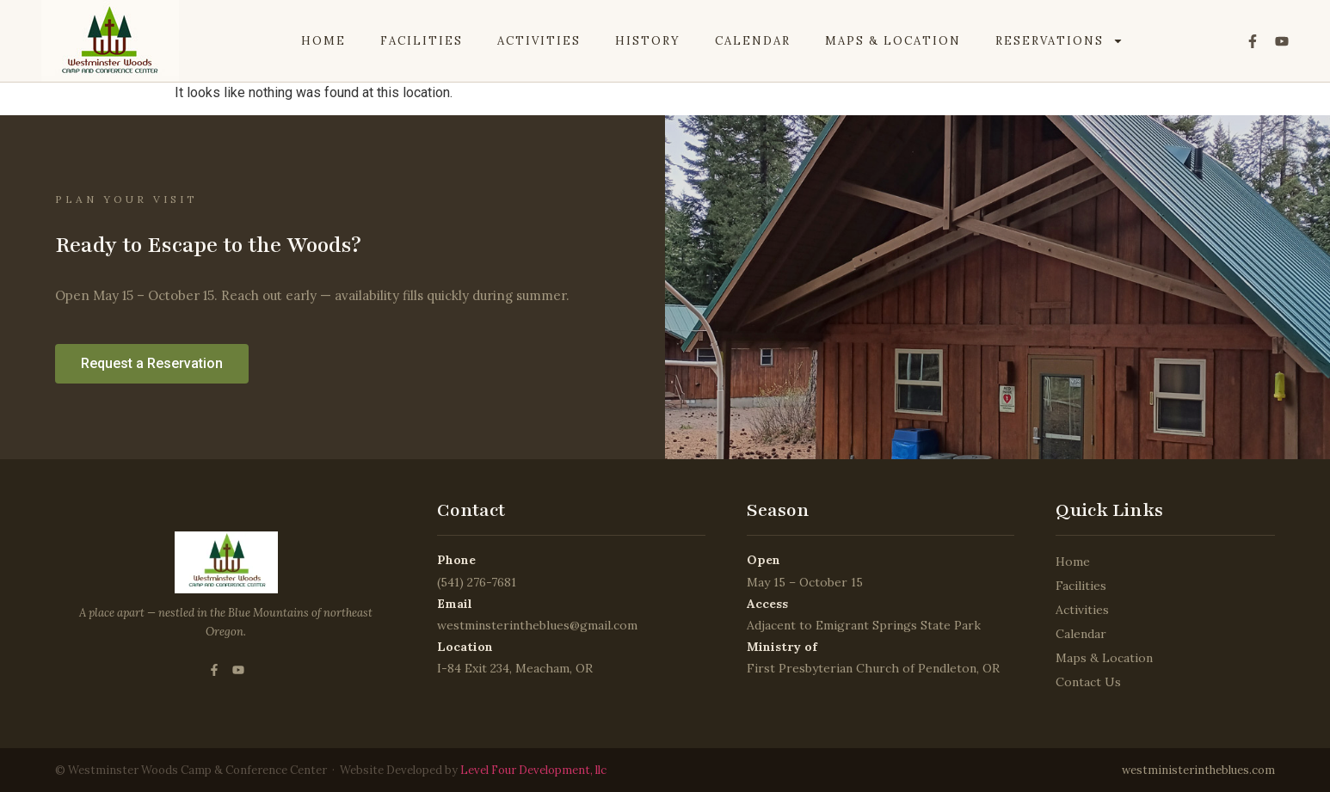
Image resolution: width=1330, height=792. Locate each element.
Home (323, 41)
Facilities (421, 41)
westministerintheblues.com (1198, 770)
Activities (539, 41)
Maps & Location (893, 41)
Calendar (753, 41)
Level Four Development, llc (532, 770)
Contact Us (1088, 682)
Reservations (1059, 41)
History (647, 41)
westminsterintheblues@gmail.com (537, 625)
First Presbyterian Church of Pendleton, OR (873, 668)
